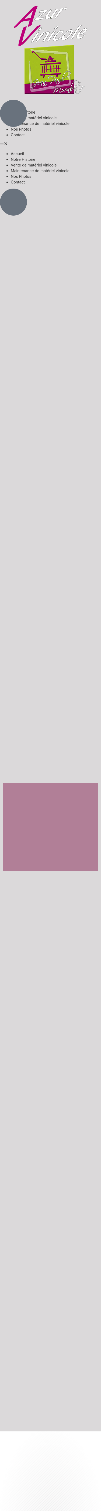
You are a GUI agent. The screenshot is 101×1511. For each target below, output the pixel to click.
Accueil (17, 153)
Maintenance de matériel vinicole (40, 123)
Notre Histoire (23, 159)
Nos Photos (21, 129)
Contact (18, 134)
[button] (50, 144)
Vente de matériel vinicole (34, 117)
